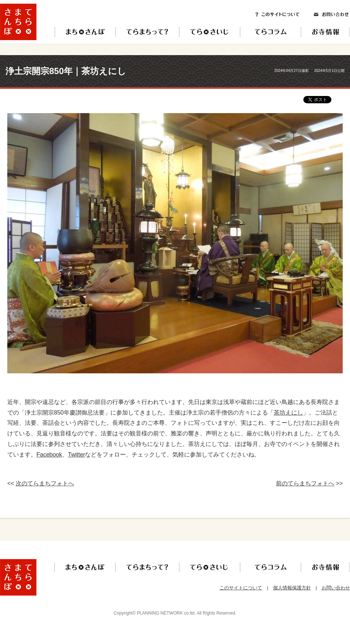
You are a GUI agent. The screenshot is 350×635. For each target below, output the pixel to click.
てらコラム (264, 31)
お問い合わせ (331, 14)
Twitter (76, 454)
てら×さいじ (209, 31)
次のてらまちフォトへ (45, 483)
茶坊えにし (288, 412)
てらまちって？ (147, 31)
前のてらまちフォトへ (305, 483)
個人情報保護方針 (292, 587)
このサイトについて (277, 14)
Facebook (49, 454)
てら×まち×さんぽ (85, 31)
